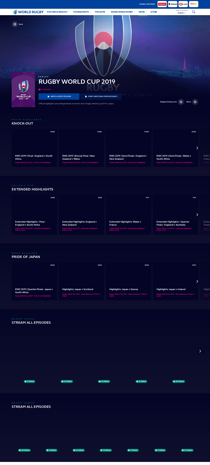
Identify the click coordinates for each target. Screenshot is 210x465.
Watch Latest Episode (59, 99)
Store (153, 13)
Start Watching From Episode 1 (101, 99)
